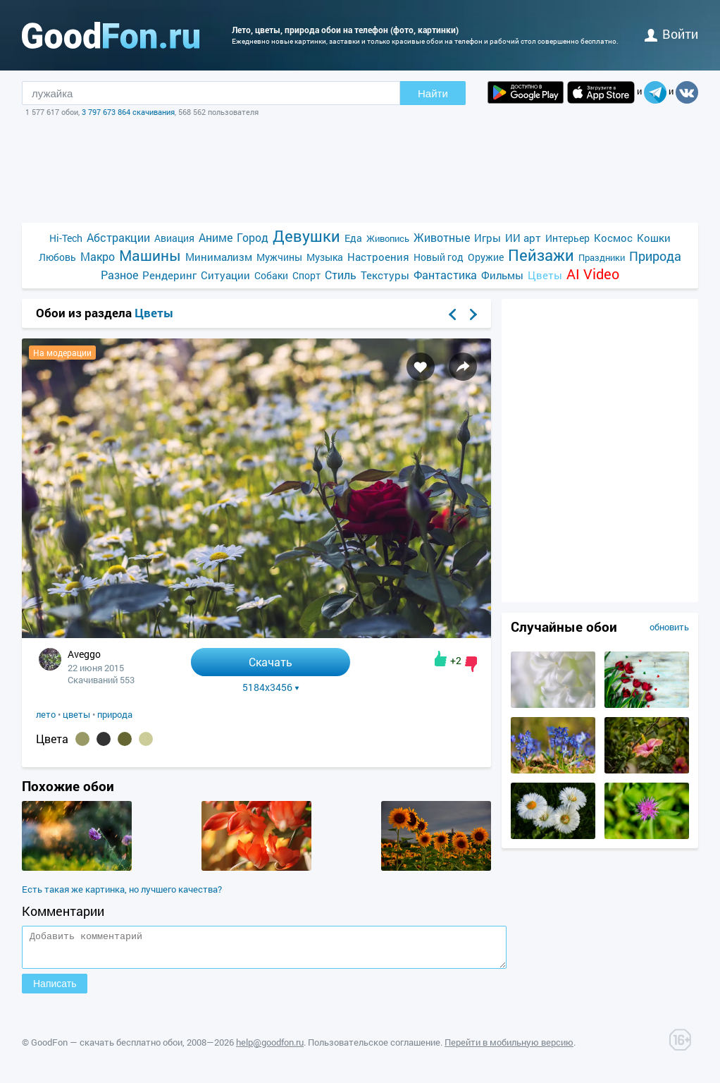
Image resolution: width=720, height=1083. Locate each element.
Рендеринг (169, 275)
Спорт (306, 275)
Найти (433, 93)
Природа (655, 256)
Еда (353, 238)
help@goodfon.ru (270, 1048)
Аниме (215, 237)
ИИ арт (523, 238)
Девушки (306, 236)
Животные (442, 237)
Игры (487, 238)
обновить (669, 627)
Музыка (324, 257)
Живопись (387, 238)
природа (114, 714)
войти (671, 33)
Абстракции (118, 237)
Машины (150, 255)
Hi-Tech (65, 238)
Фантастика (445, 274)
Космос (613, 238)
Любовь (57, 257)
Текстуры (385, 275)
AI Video (592, 274)
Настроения (378, 257)
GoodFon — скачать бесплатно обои (106, 1048)
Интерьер (567, 238)
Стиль (340, 274)
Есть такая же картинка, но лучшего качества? (122, 889)
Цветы (545, 275)
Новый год (439, 257)
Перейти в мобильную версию (509, 1048)
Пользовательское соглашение (374, 1048)
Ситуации (225, 275)
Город (252, 237)
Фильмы (502, 275)
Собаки (271, 275)
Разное (119, 274)
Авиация (174, 238)
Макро (97, 256)
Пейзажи (541, 255)
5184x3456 (270, 687)
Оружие (486, 257)
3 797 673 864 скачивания (128, 111)
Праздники (601, 257)
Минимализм (218, 257)
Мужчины (279, 257)
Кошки (654, 238)
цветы (76, 714)
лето (46, 714)
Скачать (270, 661)
